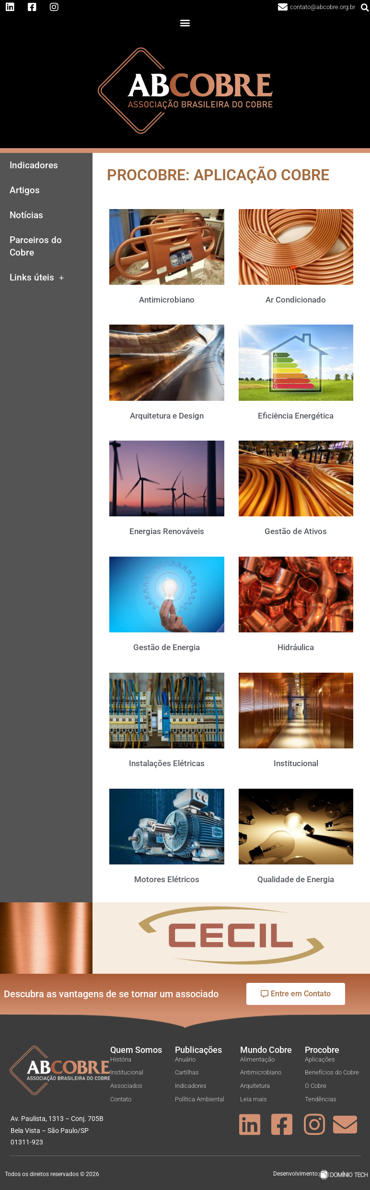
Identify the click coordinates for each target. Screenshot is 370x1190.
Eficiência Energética (296, 415)
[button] (185, 23)
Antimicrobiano (167, 299)
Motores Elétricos (166, 879)
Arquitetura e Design (167, 415)
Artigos (25, 190)
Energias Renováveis (166, 531)
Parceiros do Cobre (36, 246)
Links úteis (37, 277)
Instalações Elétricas (167, 763)
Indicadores (34, 165)
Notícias (26, 215)
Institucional (296, 763)
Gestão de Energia (166, 647)
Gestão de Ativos (296, 531)
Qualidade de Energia (295, 879)
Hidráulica (296, 647)
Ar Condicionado (296, 299)
